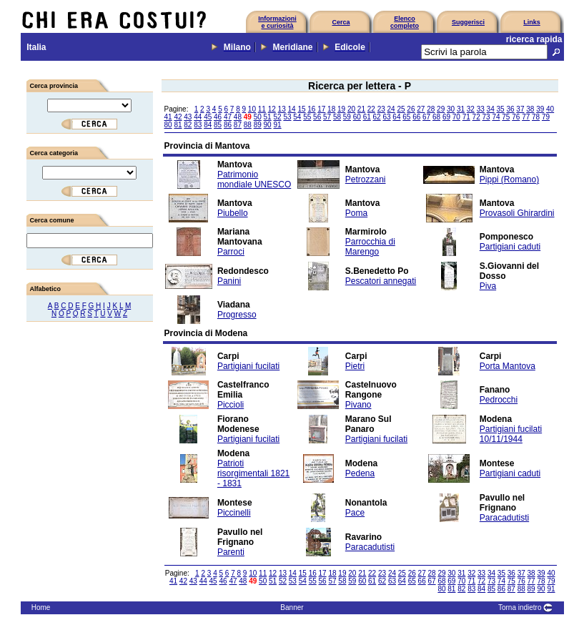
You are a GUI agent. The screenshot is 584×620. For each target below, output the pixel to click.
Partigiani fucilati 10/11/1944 (511, 434)
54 (297, 117)
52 (277, 117)
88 (248, 125)
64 (396, 117)
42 (178, 117)
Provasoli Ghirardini (517, 213)
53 (287, 117)
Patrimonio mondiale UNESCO (254, 179)
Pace (355, 513)
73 (486, 117)
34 (491, 109)
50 (258, 117)
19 (341, 109)
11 (262, 109)
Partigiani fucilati (248, 366)
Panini (229, 281)
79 (546, 117)
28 (431, 109)
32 (471, 109)
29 (441, 109)
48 (238, 117)
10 (252, 109)
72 (476, 117)
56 (317, 117)
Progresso (237, 315)
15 (301, 109)
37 (520, 109)
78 (536, 117)
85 (218, 125)
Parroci (230, 252)
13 (282, 109)
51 (268, 117)
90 (268, 125)
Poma (356, 213)
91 (277, 125)
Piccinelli (234, 513)
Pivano (358, 405)
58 (337, 117)
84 (208, 125)
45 (208, 117)
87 (238, 125)
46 (218, 117)
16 (311, 109)
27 (421, 109)
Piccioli (230, 405)
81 (178, 125)
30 (451, 109)
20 (351, 109)
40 (550, 109)
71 (466, 117)
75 (506, 117)
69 (446, 117)
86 (228, 125)
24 (391, 109)
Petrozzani (365, 179)
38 (530, 109)
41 (168, 117)
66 (416, 117)
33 (481, 109)
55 (307, 117)
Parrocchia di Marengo (370, 247)
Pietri (355, 366)
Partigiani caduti (510, 247)
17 (321, 109)
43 (188, 117)
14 (291, 109)
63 (386, 117)
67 (426, 117)
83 (198, 125)
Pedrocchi (499, 400)
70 (456, 117)
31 (461, 109)
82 (188, 125)
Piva (488, 286)
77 (526, 117)
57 (327, 117)
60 (357, 117)
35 (501, 109)
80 (168, 125)
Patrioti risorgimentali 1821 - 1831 (253, 473)
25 (401, 109)
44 (198, 117)
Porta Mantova (507, 366)
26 (411, 109)
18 (331, 109)
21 (361, 109)
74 (496, 117)
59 (347, 117)
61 (367, 117)
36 (510, 109)
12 (272, 109)
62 (377, 117)
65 (406, 117)
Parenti (230, 552)
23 (381, 109)
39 (540, 109)
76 (516, 117)
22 (371, 109)
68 (436, 117)
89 (258, 125)
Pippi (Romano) (509, 179)
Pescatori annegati (380, 281)
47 (228, 117)
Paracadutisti (504, 518)
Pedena (360, 473)
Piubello (232, 213)
